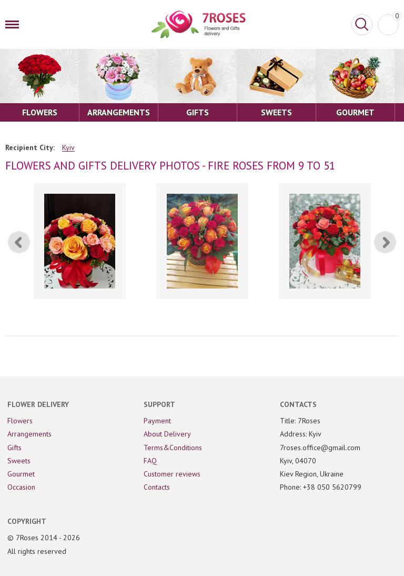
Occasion (21, 487)
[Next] (385, 242)
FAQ (150, 460)
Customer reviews (172, 474)
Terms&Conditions (173, 447)
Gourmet (21, 474)
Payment (157, 420)
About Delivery (167, 434)
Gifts (14, 447)
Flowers (20, 420)
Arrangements (29, 434)
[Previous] (19, 242)
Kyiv (68, 148)
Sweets (19, 460)
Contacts (157, 487)
